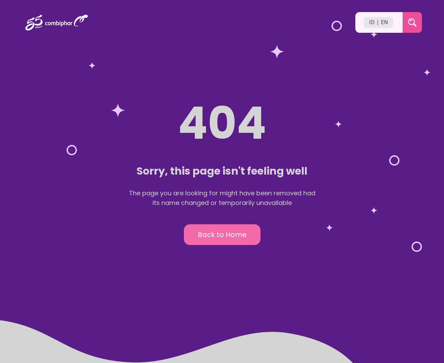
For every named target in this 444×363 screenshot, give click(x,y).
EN (384, 22)
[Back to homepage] (185, 22)
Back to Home (222, 234)
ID (372, 22)
